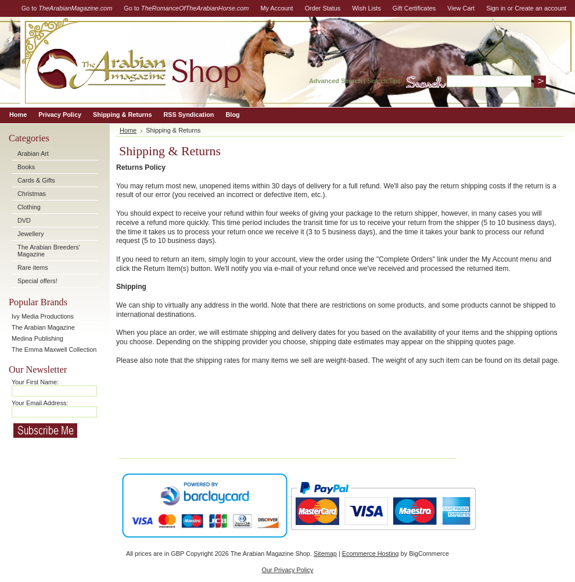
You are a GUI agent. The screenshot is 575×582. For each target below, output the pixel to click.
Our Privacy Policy (288, 569)
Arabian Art (33, 153)
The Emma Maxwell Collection (54, 349)
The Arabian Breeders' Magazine (48, 251)
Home (128, 130)
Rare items (32, 267)
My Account (276, 8)
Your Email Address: (40, 402)
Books (26, 166)
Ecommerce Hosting (370, 553)
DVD (24, 220)
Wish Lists (366, 8)
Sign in (495, 8)
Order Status (323, 8)
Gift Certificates (414, 8)
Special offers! (37, 280)
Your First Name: (35, 382)
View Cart (461, 8)
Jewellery (30, 233)
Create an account (540, 8)
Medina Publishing (37, 338)
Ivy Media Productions (43, 316)
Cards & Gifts (36, 180)
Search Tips (383, 80)
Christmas (31, 193)
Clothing (29, 206)
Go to (67, 8)
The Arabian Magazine (43, 327)
